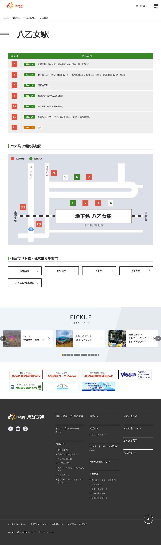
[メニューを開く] (156, 5)
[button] (3, 338)
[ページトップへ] (148, 519)
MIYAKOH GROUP (14, 5)
